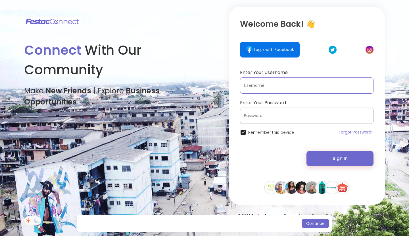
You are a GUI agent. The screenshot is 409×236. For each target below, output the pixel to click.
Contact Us (351, 215)
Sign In (340, 158)
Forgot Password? (356, 132)
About (370, 215)
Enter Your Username (264, 72)
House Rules (340, 221)
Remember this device (271, 132)
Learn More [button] (252, 223)
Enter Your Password (263, 102)
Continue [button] (315, 223)
